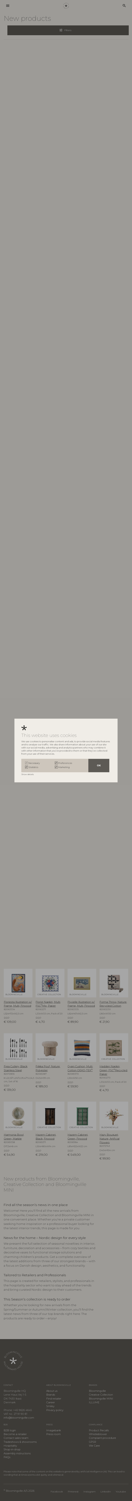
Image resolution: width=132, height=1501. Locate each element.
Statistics (33, 767)
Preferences (65, 763)
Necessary (34, 763)
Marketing (64, 767)
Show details (27, 774)
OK (99, 765)
